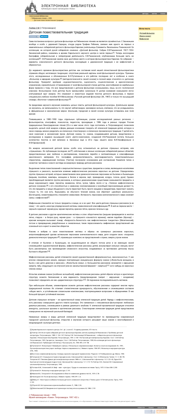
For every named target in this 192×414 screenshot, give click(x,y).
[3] (61, 79)
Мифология (144, 39)
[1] (113, 53)
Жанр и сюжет (145, 36)
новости (141, 408)
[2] (40, 59)
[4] (70, 99)
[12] (84, 280)
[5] (71, 151)
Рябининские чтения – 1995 (42, 18)
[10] (49, 251)
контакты (161, 408)
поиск (162, 14)
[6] (47, 186)
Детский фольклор (147, 33)
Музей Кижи (32, 14)
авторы (145, 14)
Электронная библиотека (68, 6)
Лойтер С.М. (34, 28)
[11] (108, 265)
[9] (59, 237)
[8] (109, 206)
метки (154, 14)
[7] (48, 197)
